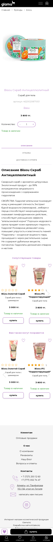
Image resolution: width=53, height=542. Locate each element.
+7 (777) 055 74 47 (30, 480)
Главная (5, 10)
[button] (5, 294)
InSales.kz (35, 525)
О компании (26, 451)
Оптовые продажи (26, 438)
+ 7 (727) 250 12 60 (30, 476)
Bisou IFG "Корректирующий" (40, 295)
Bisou (29, 10)
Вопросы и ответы (26, 463)
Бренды (18, 10)
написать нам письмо (31, 494)
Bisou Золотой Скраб (13, 294)
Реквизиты (26, 455)
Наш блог (26, 459)
